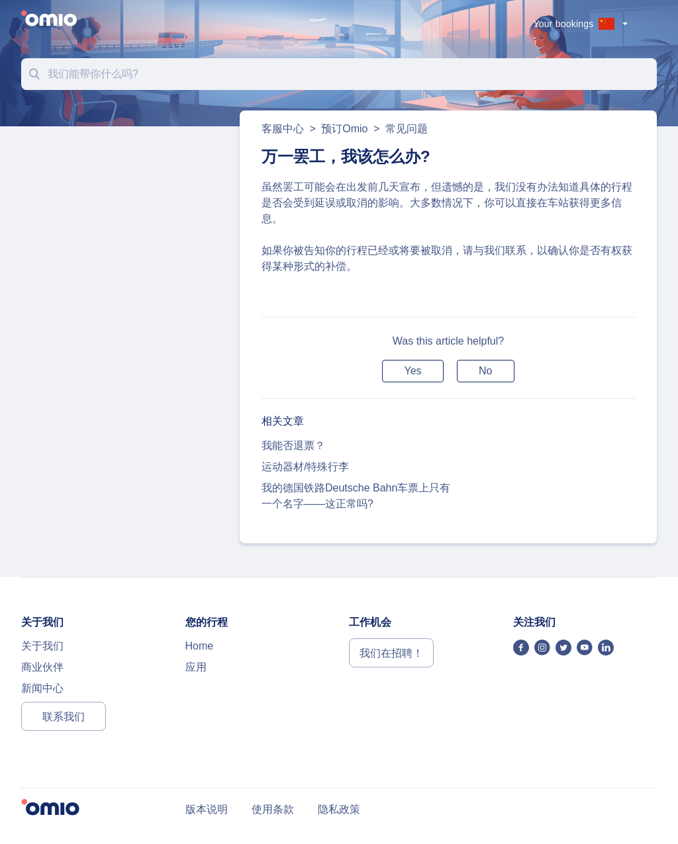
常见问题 (406, 128)
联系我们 (63, 716)
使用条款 (273, 809)
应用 (196, 667)
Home (199, 646)
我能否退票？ (293, 445)
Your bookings (564, 24)
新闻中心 (42, 688)
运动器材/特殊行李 (305, 466)
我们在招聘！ (391, 653)
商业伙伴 (42, 667)
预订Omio (344, 128)
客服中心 (284, 128)
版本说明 (206, 809)
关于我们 (42, 646)
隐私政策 (339, 809)
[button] (412, 371)
